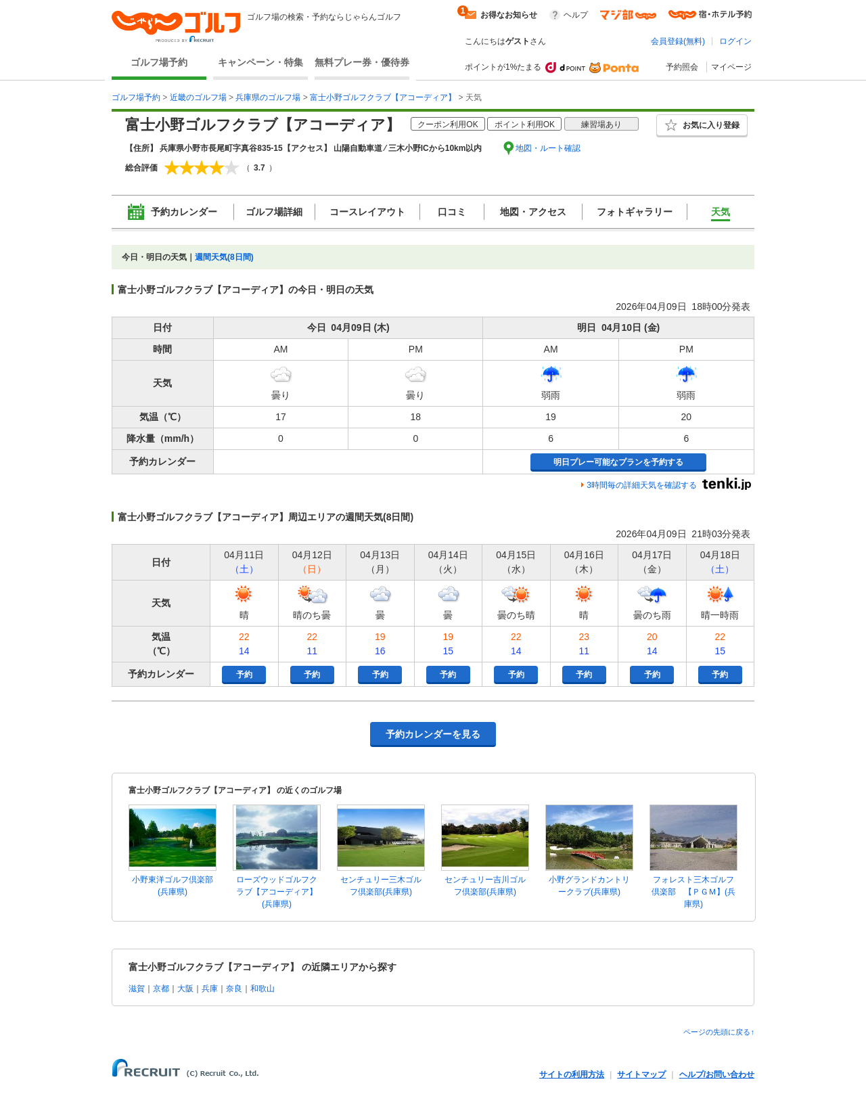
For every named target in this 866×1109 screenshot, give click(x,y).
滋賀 (137, 988)
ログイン (735, 41)
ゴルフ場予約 (159, 62)
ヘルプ (576, 15)
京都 (161, 988)
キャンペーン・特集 (260, 62)
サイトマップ (641, 1074)
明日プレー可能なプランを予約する (618, 462)
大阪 (185, 988)
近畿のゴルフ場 (198, 97)
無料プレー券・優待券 (362, 62)
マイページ (731, 67)
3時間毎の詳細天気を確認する (642, 485)
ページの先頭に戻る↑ (718, 1032)
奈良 (234, 988)
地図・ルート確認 (548, 148)
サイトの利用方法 (571, 1074)
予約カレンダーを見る (433, 734)
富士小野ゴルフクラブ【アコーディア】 (383, 97)
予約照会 (682, 67)
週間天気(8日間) (224, 257)
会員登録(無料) (678, 41)
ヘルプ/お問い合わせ (716, 1074)
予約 (244, 674)
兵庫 (210, 988)
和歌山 (262, 988)
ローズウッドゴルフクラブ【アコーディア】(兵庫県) (276, 892)
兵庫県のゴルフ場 (267, 97)
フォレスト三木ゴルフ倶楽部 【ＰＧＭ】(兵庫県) (693, 892)
